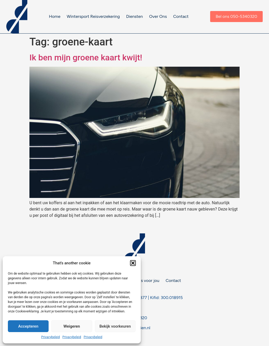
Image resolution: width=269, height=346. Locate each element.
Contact (181, 16)
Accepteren (28, 326)
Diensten (134, 16)
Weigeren (72, 326)
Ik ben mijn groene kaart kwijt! (85, 57)
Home (54, 16)
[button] (133, 263)
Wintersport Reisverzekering (93, 16)
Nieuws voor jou (144, 280)
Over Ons (158, 16)
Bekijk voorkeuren (115, 326)
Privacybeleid (50, 337)
